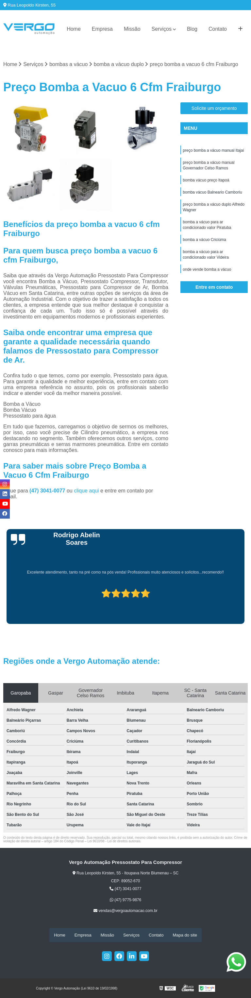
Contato (218, 29)
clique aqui (86, 490)
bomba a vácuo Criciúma (204, 243)
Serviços (162, 29)
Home (74, 29)
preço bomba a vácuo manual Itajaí (213, 150)
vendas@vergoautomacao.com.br (125, 911)
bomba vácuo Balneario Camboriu (212, 194)
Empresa (102, 29)
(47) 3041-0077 (48, 490)
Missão (132, 29)
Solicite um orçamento (214, 108)
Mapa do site (185, 935)
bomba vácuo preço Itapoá (206, 181)
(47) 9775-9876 (125, 900)
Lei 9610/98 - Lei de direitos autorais (113, 841)
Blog (192, 29)
